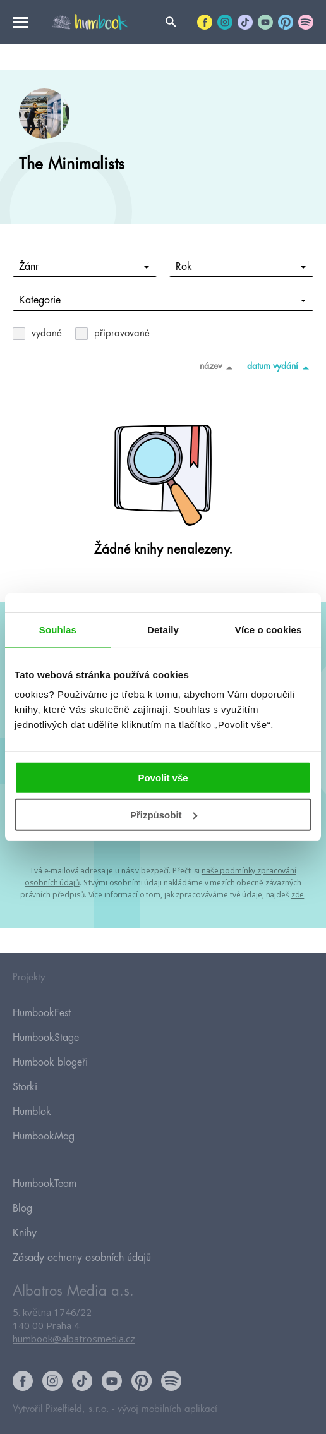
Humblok (32, 1112)
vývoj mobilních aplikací (167, 1409)
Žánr (84, 267)
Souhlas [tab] (57, 629)
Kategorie (162, 300)
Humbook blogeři (50, 1062)
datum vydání (280, 367)
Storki (25, 1087)
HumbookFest (42, 1013)
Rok (241, 267)
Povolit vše (163, 777)
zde (298, 894)
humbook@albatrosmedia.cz (74, 1338)
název (218, 367)
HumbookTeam (44, 1184)
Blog (22, 1208)
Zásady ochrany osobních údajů (82, 1258)
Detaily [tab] (163, 629)
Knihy (25, 1233)
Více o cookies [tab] (268, 629)
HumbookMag (44, 1136)
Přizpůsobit (163, 815)
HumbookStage (46, 1038)
